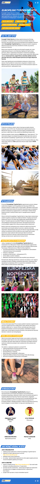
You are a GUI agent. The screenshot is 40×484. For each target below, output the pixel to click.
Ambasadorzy (21, 21)
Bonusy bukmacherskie (9, 24)
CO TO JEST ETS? (7, 21)
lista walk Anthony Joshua (11, 28)
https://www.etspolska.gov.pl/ (10, 454)
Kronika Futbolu (24, 24)
